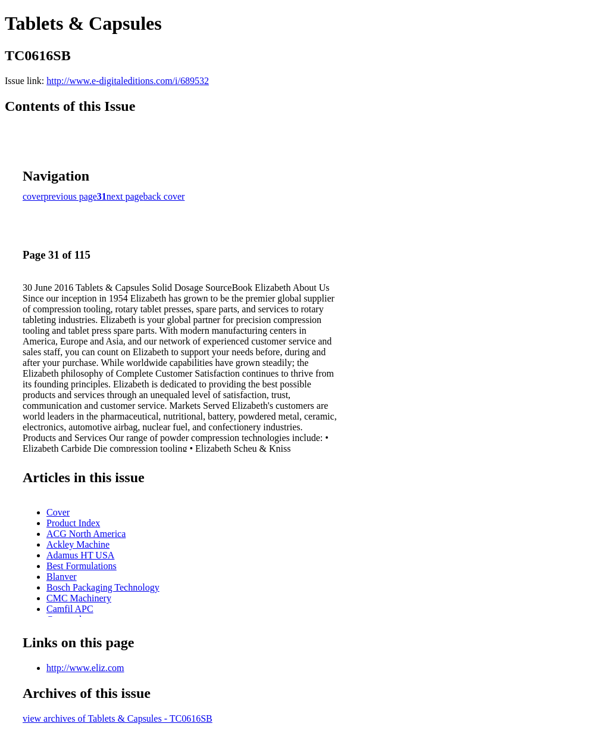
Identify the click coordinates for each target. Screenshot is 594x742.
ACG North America (86, 534)
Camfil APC (69, 609)
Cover (58, 512)
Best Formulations (81, 566)
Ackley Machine (78, 544)
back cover (164, 196)
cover (33, 196)
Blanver (61, 577)
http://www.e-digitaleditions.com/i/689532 (127, 81)
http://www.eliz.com (85, 668)
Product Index (73, 523)
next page (125, 196)
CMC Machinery (78, 598)
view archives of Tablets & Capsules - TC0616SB (117, 718)
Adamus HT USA (80, 555)
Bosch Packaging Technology (103, 587)
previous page (70, 196)
